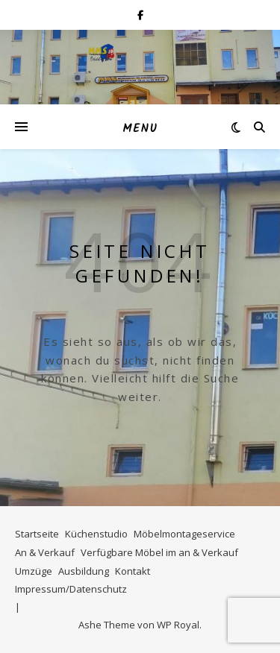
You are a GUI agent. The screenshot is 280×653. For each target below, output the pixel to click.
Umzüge (33, 571)
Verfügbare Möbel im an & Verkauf (159, 552)
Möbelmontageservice (184, 533)
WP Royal (178, 624)
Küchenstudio (96, 533)
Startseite (37, 533)
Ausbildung (83, 571)
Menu (140, 129)
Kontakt (132, 571)
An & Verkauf (45, 552)
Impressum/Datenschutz (71, 589)
